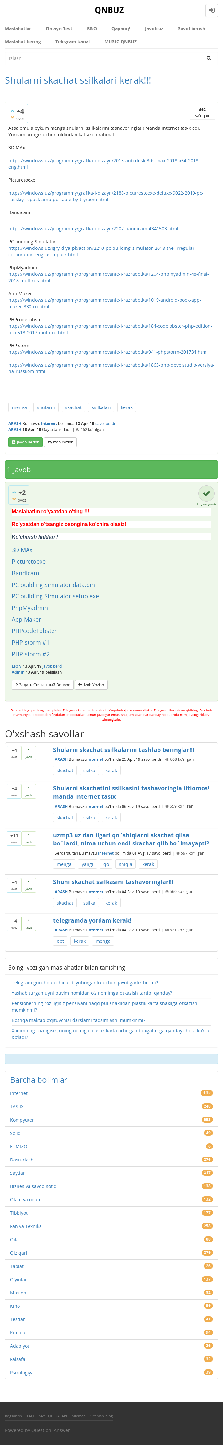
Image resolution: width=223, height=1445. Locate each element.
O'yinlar (18, 1279)
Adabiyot (19, 1346)
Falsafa (17, 1359)
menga (19, 407)
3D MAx (23, 549)
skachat (73, 407)
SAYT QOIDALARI (53, 1416)
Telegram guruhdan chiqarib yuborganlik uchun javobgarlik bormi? (85, 982)
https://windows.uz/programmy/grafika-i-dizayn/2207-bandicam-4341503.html (93, 228)
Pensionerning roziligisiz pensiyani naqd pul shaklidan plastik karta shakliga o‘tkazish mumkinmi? (104, 1006)
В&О (92, 28)
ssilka (89, 770)
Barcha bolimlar (38, 1079)
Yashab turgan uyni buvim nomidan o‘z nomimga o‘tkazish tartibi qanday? (92, 993)
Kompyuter (22, 1120)
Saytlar (17, 1173)
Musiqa (18, 1293)
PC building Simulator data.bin (53, 585)
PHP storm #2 (31, 654)
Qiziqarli (19, 1253)
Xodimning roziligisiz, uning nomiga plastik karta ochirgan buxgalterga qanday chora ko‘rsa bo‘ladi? (110, 1033)
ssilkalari (101, 407)
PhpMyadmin (30, 608)
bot (60, 941)
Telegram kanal (72, 41)
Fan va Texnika (26, 1226)
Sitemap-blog (101, 1416)
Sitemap (79, 1416)
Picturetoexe (29, 561)
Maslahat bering (23, 41)
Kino (15, 1306)
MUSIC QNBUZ (120, 41)
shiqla (125, 864)
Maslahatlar (18, 28)
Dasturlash (22, 1160)
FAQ (30, 1416)
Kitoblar (18, 1333)
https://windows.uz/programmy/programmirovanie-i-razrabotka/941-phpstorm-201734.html (108, 352)
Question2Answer (50, 1430)
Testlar (17, 1319)
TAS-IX (17, 1106)
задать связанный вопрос (44, 684)
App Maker (26, 619)
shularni (46, 407)
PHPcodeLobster (35, 631)
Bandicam (25, 573)
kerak (127, 407)
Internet (49, 423)
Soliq (15, 1133)
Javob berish (28, 442)
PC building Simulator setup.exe (55, 596)
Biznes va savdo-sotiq (33, 1186)
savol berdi (105, 423)
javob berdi (52, 666)
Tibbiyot (19, 1213)
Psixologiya (22, 1372)
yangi (87, 864)
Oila (14, 1239)
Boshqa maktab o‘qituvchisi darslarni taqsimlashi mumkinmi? (78, 1020)
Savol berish (191, 28)
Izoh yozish (63, 442)
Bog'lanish (13, 1416)
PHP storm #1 (31, 642)
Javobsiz (154, 28)
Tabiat (17, 1266)
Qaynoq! (121, 28)
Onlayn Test (59, 28)
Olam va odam (25, 1199)
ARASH (61, 759)
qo (106, 864)
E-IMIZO (18, 1146)
